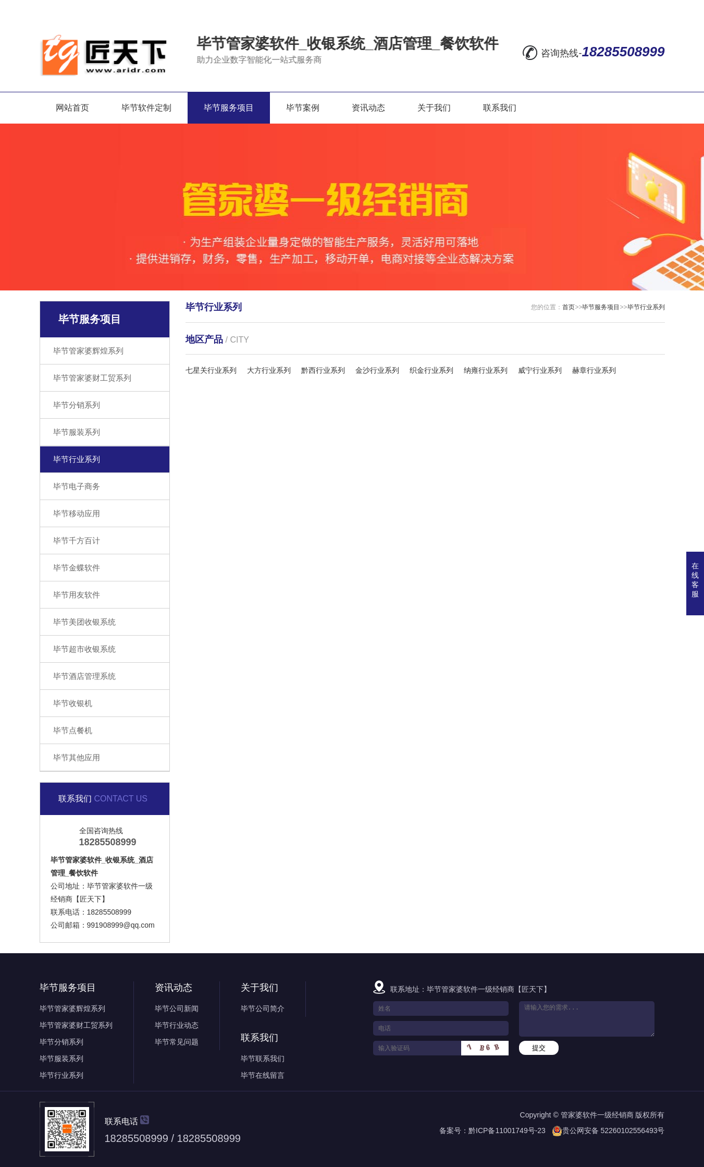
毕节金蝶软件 (76, 567)
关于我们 (434, 107)
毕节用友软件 (76, 594)
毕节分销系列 (76, 404)
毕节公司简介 (263, 1008)
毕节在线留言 (263, 1075)
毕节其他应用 (76, 757)
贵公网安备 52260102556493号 (613, 1130)
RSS (626, 8)
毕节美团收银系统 (84, 621)
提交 (539, 1048)
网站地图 (585, 8)
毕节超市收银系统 (84, 649)
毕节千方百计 (76, 540)
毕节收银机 (72, 703)
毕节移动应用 (76, 513)
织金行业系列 (431, 370)
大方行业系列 (269, 370)
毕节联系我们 (263, 1058)
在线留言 (537, 8)
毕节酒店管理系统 (84, 676)
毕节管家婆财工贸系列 (92, 377)
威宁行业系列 (540, 370)
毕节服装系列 (76, 432)
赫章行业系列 (594, 370)
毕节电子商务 (76, 486)
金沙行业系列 (377, 370)
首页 (568, 307)
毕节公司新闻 (177, 1008)
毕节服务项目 (229, 107)
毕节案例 (302, 107)
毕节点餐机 (72, 730)
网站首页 (72, 107)
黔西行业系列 (323, 370)
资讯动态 (368, 107)
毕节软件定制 (146, 107)
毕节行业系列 (76, 459)
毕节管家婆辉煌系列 (88, 350)
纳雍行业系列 (486, 370)
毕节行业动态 (177, 1025)
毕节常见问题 (177, 1042)
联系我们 (499, 107)
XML (654, 8)
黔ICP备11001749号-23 (507, 1130)
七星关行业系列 (211, 370)
